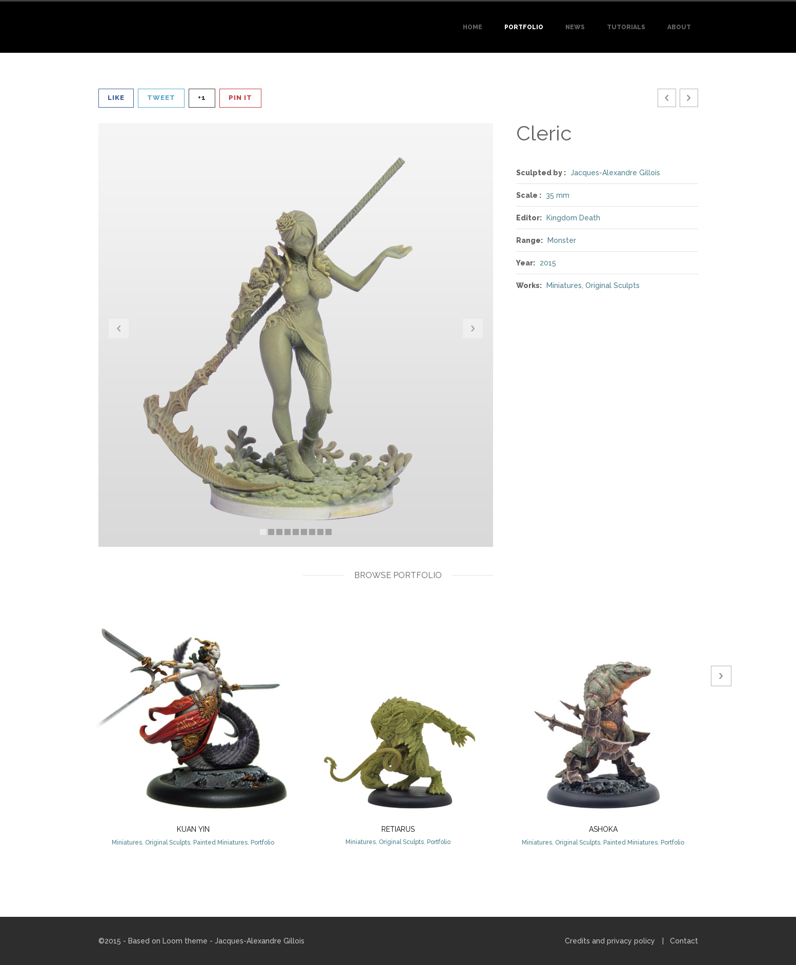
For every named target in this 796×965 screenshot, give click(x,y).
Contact (684, 941)
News (575, 27)
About (679, 27)
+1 (202, 97)
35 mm (557, 195)
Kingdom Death (573, 218)
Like (116, 97)
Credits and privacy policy (610, 941)
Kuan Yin (193, 829)
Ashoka (603, 829)
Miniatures (564, 285)
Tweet (161, 97)
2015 (548, 263)
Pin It (240, 97)
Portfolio (523, 27)
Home (472, 27)
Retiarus (398, 829)
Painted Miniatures (220, 842)
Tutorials (626, 27)
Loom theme (185, 941)
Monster (561, 240)
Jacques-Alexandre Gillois (615, 173)
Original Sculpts (612, 285)
